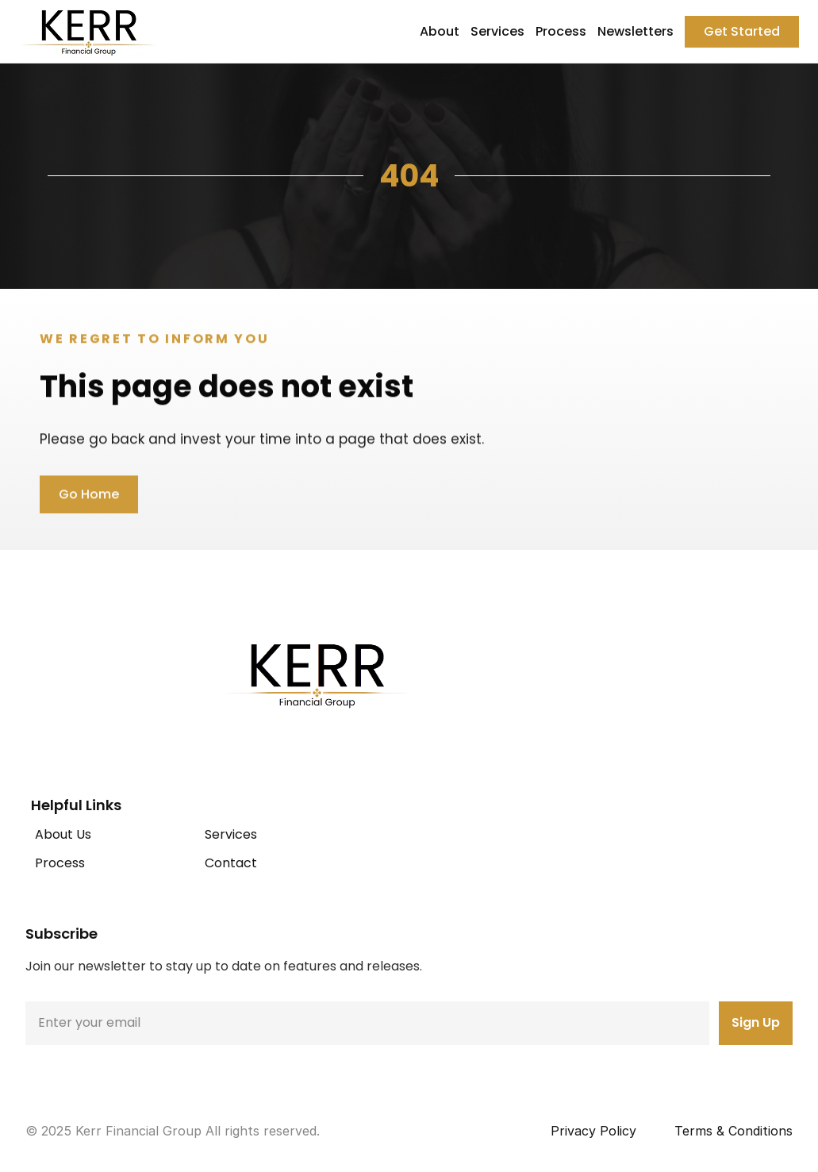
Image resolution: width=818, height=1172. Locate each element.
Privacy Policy (593, 1131)
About (439, 31)
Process (561, 31)
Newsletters (635, 31)
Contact (231, 863)
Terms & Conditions (733, 1131)
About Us (63, 834)
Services (497, 31)
